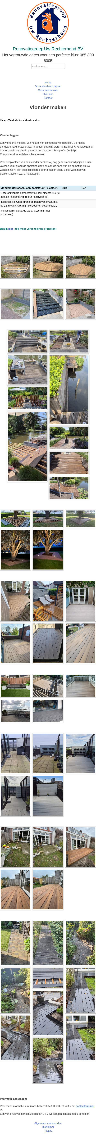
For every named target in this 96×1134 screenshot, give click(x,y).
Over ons (48, 94)
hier (10, 225)
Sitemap (48, 1130)
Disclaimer (48, 1123)
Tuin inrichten (15, 120)
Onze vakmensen (48, 90)
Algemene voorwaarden (48, 1119)
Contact (48, 98)
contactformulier (85, 1102)
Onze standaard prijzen (48, 86)
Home (48, 82)
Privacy (48, 1127)
